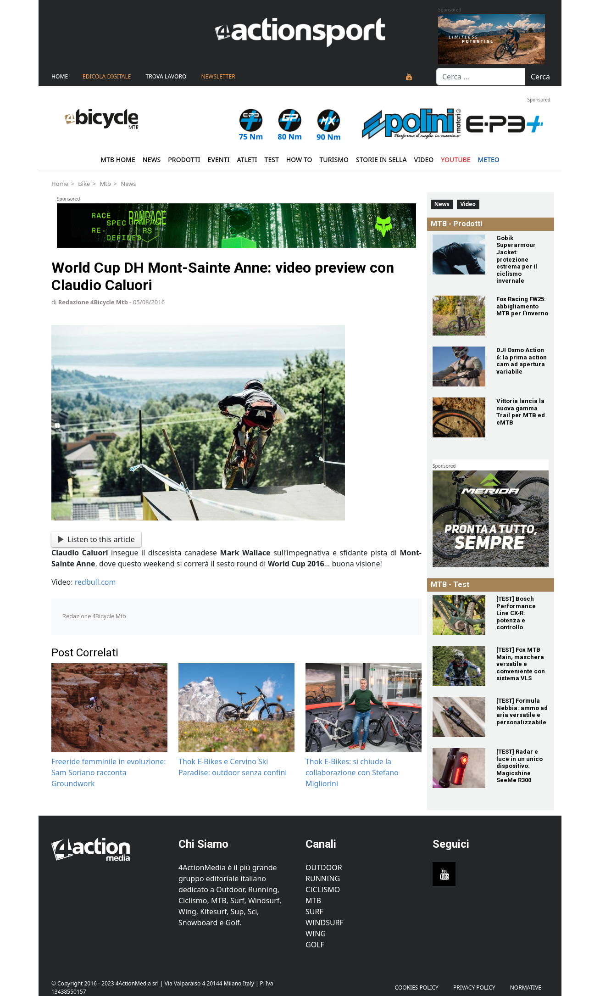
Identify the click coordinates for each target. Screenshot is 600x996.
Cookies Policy (417, 987)
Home (59, 76)
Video (424, 159)
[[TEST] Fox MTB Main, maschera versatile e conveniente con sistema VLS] (459, 666)
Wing (316, 934)
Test (272, 159)
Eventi (218, 159)
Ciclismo (323, 889)
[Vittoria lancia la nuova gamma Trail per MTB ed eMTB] (459, 417)
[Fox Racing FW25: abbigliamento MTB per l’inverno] (459, 316)
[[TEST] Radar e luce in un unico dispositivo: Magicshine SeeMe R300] (459, 768)
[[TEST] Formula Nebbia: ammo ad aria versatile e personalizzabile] (459, 717)
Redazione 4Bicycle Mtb (93, 302)
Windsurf (325, 923)
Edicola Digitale (107, 76)
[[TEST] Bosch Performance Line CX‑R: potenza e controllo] (459, 615)
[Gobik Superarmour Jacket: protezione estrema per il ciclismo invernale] (459, 254)
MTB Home (117, 159)
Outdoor (324, 867)
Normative (525, 987)
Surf (314, 911)
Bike (84, 183)
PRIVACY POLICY (474, 987)
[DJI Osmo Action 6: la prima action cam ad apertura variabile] (459, 366)
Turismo (334, 159)
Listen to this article (96, 539)
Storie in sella (381, 159)
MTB (313, 900)
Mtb (105, 183)
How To (299, 159)
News (152, 159)
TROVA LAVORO (165, 76)
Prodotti (184, 159)
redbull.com (95, 582)
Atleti (247, 159)
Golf (315, 945)
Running (323, 878)
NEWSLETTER (218, 76)
